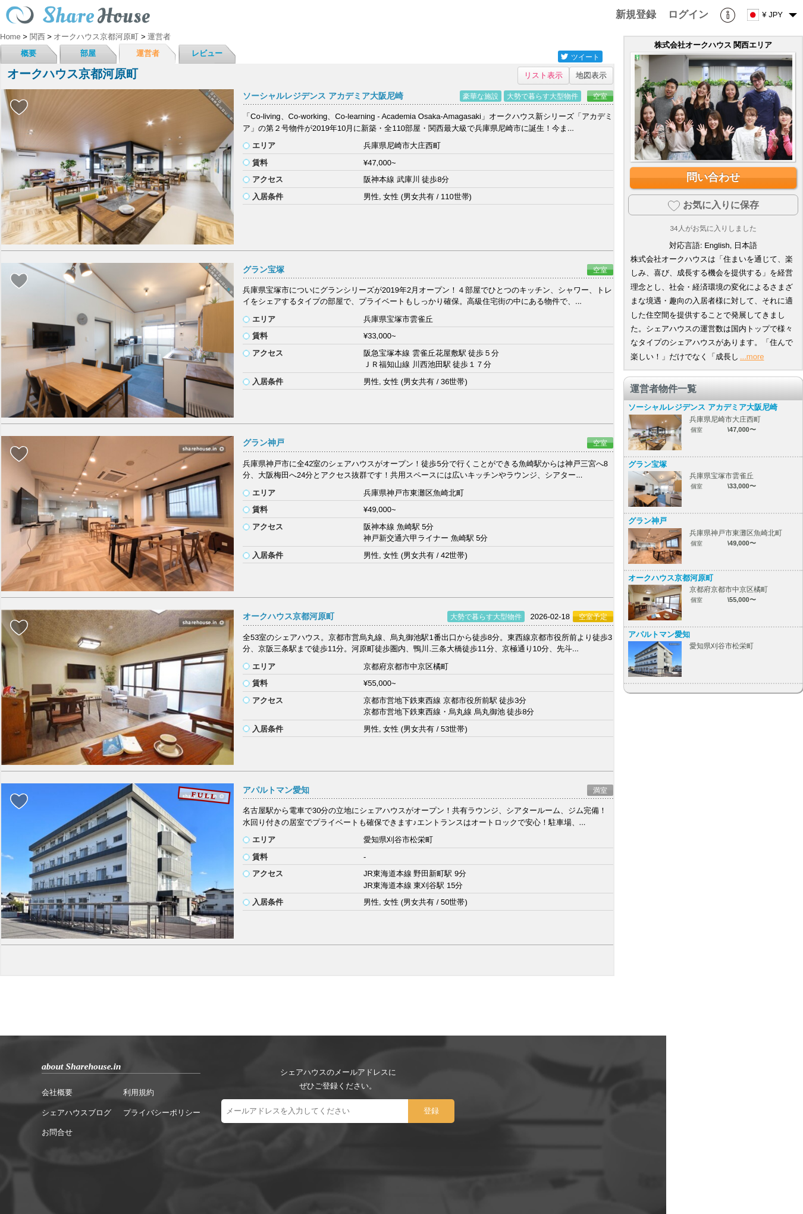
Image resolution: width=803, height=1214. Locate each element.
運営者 (147, 53)
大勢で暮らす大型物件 (542, 96)
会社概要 (57, 1092)
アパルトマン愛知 (276, 790)
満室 (600, 790)
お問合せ (57, 1132)
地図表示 (591, 75)
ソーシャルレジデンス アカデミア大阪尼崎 (323, 96)
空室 (600, 96)
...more (752, 356)
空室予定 (593, 616)
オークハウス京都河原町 (288, 616)
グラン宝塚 (263, 269)
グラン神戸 (263, 442)
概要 (28, 53)
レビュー (207, 53)
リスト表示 (543, 75)
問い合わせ (713, 177)
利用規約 (138, 1092)
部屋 (88, 53)
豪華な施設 (480, 96)
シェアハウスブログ (76, 1112)
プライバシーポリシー (161, 1112)
